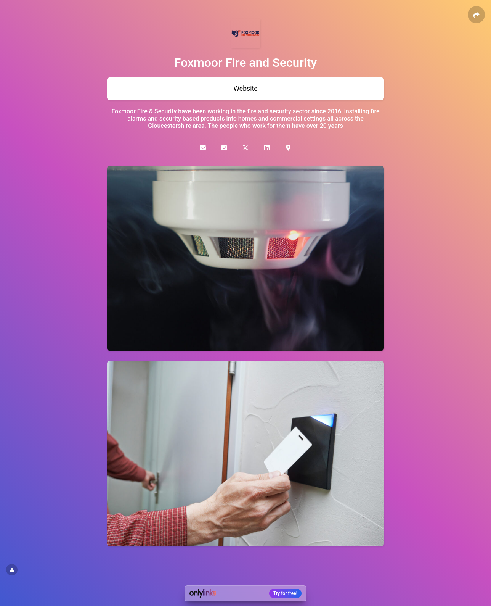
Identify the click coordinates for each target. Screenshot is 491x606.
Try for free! (285, 593)
